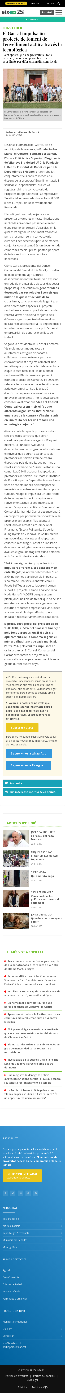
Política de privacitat (16, 1376)
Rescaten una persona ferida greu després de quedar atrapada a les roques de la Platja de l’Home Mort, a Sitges (31, 965)
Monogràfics (10, 1247)
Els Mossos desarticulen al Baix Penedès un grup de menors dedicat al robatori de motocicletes (32, 1048)
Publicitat (23, 1387)
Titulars (49, 3)
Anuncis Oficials (11, 1291)
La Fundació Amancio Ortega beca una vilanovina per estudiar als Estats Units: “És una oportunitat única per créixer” (30, 1094)
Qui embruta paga (42, 876)
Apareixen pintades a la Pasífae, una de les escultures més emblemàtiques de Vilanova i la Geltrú (32, 1018)
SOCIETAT (32, 19)
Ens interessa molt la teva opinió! (30, 792)
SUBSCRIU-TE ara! (16, 3)
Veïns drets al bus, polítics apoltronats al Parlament (45, 899)
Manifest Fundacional (15, 1321)
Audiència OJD (40, 1387)
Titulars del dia (11, 1218)
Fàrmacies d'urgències (15, 1298)
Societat (46, 12)
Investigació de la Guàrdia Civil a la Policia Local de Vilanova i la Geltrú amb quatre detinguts (31, 1063)
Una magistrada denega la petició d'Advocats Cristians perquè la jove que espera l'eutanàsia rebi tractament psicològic (32, 1078)
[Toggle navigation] (59, 13)
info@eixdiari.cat (12, 1343)
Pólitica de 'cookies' (44, 1376)
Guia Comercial (11, 1277)
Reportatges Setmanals (16, 1233)
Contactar (8, 1335)
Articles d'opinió (11, 1226)
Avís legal (32, 1380)
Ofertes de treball (12, 1284)
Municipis (34, 3)
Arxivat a (14, 783)
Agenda (7, 1270)
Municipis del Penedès (15, 1240)
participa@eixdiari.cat (14, 1347)
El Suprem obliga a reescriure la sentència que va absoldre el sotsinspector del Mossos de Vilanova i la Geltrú (31, 1033)
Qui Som (7, 1328)
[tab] (32, 783)
